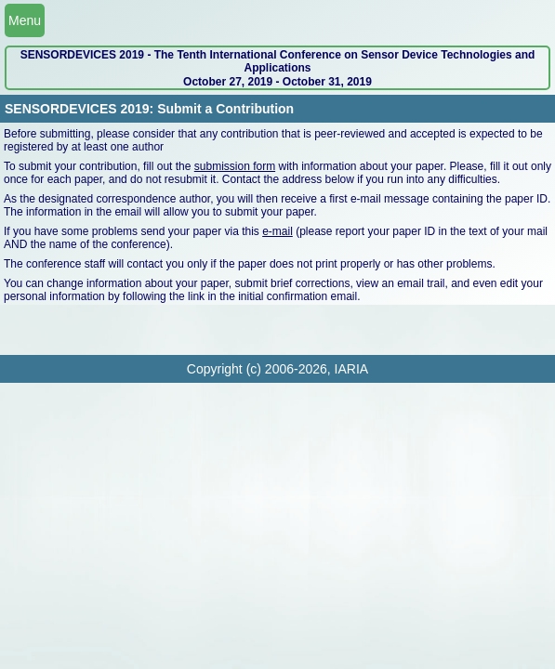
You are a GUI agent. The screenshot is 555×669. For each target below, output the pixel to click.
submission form (234, 166)
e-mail (277, 231)
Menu (24, 20)
